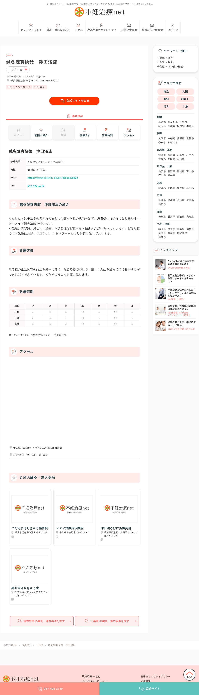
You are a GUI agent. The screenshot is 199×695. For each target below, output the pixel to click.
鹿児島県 (182, 233)
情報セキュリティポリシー (156, 676)
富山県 (190, 171)
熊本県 (190, 229)
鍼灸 (9, 55)
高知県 (190, 216)
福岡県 (162, 229)
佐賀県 (171, 229)
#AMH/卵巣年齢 (175, 268)
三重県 (190, 187)
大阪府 (162, 138)
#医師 (187, 268)
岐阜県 (181, 187)
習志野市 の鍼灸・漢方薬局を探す (41, 623)
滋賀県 (190, 138)
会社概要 (146, 681)
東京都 (162, 122)
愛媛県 (181, 216)
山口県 (162, 204)
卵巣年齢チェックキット (102, 27)
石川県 (162, 175)
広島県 (190, 200)
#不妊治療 (190, 329)
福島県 (171, 155)
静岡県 (171, 187)
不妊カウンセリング (19, 87)
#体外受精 (183, 313)
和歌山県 (173, 142)
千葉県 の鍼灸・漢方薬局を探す (107, 623)
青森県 (162, 158)
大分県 (162, 233)
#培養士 (187, 315)
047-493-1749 (36, 187)
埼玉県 (162, 126)
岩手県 (190, 155)
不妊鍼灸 (40, 87)
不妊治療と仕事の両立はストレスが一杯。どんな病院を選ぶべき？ (182, 292)
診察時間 (107, 133)
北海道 (162, 155)
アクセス (129, 133)
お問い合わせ (129, 27)
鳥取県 (162, 200)
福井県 (171, 175)
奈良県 (162, 142)
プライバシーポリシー (94, 681)
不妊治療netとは (91, 676)
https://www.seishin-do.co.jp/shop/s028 (53, 179)
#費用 (170, 329)
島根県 (171, 200)
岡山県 (181, 200)
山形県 (181, 158)
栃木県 (181, 126)
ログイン (173, 27)
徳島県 (162, 216)
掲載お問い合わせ (152, 27)
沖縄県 (162, 237)
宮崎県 (171, 233)
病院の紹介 (41, 133)
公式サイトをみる (74, 101)
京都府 (171, 138)
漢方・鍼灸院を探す (59, 27)
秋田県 (171, 158)
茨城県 (171, 126)
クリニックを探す (31, 27)
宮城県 (181, 155)
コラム (79, 27)
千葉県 (183, 122)
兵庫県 (181, 138)
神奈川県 (173, 122)
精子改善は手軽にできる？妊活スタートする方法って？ (182, 278)
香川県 (171, 216)
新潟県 (181, 171)
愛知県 (162, 187)
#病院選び (173, 299)
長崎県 (181, 229)
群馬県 (190, 126)
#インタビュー (175, 315)
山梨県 (162, 171)
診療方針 (85, 133)
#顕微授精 (173, 313)
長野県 (171, 171)
